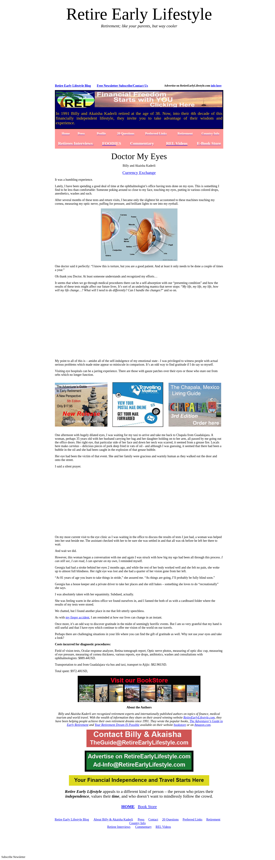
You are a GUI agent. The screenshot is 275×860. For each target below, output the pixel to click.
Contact (153, 819)
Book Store (147, 806)
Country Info (137, 823)
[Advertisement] (140, 56)
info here (216, 85)
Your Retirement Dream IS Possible (117, 725)
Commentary (143, 827)
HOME (128, 806)
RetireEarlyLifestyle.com (199, 717)
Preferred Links (192, 819)
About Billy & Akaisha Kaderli (113, 819)
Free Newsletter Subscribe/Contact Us (122, 85)
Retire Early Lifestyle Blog (73, 85)
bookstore (180, 725)
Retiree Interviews (118, 827)
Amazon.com (202, 725)
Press (141, 819)
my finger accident (77, 617)
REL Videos (163, 827)
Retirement (213, 819)
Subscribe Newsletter (13, 856)
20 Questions (170, 819)
